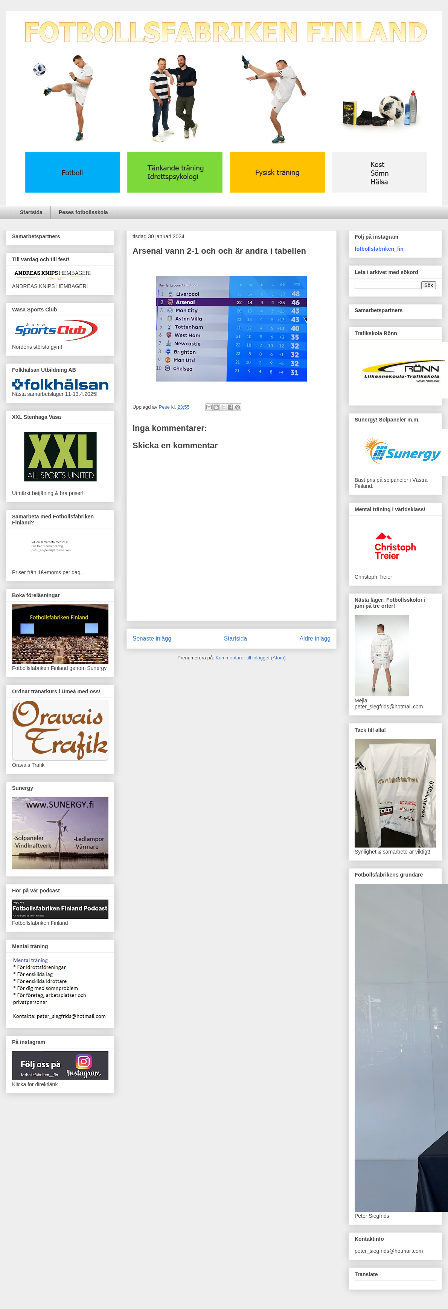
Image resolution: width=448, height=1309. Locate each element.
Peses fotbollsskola (83, 212)
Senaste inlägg (152, 638)
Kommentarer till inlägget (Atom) (250, 658)
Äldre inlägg (315, 638)
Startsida (31, 212)
